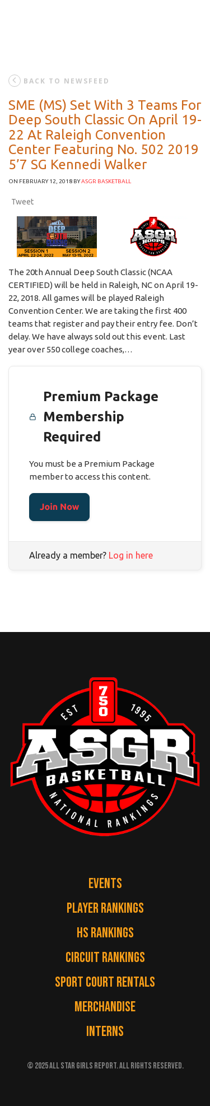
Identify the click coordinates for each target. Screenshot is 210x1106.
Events (105, 884)
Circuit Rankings (105, 957)
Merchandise (105, 1007)
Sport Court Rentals (105, 982)
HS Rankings (105, 933)
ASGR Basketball (106, 181)
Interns (105, 1031)
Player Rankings (105, 908)
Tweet (22, 201)
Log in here (131, 555)
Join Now (59, 507)
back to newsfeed (59, 81)
